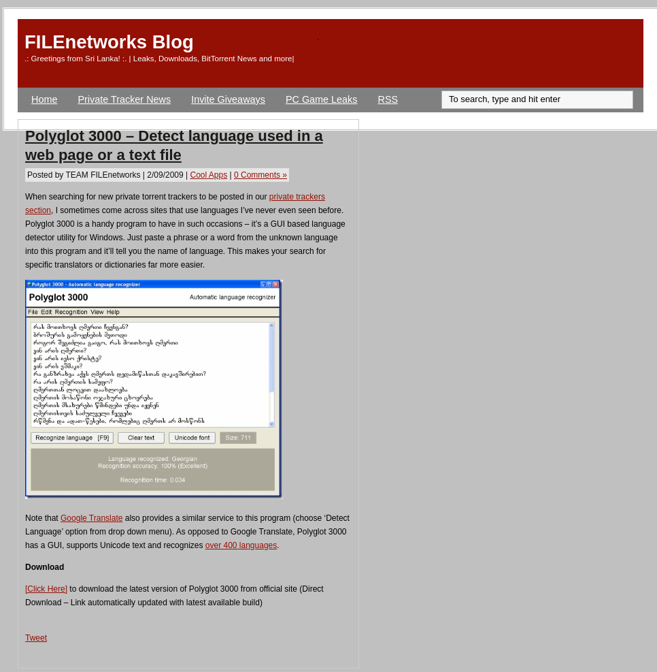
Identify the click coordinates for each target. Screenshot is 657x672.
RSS (388, 99)
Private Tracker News (124, 99)
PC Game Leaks (322, 99)
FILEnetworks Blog (109, 41)
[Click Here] (46, 589)
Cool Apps (208, 175)
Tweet (36, 638)
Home (44, 99)
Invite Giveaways (228, 99)
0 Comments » (260, 175)
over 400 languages (241, 545)
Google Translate (91, 518)
